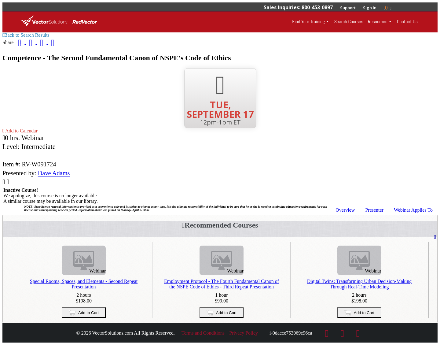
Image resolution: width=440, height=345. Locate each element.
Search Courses (348, 21)
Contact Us (407, 21)
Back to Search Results (26, 35)
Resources (377, 21)
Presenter (374, 210)
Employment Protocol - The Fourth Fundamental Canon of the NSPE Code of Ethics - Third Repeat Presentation (221, 284)
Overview (345, 210)
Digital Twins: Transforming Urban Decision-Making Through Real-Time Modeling (359, 284)
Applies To (413, 210)
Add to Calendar (20, 130)
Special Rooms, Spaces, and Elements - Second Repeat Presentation (84, 284)
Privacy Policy (243, 333)
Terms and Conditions (203, 333)
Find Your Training (308, 21)
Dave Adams (54, 173)
